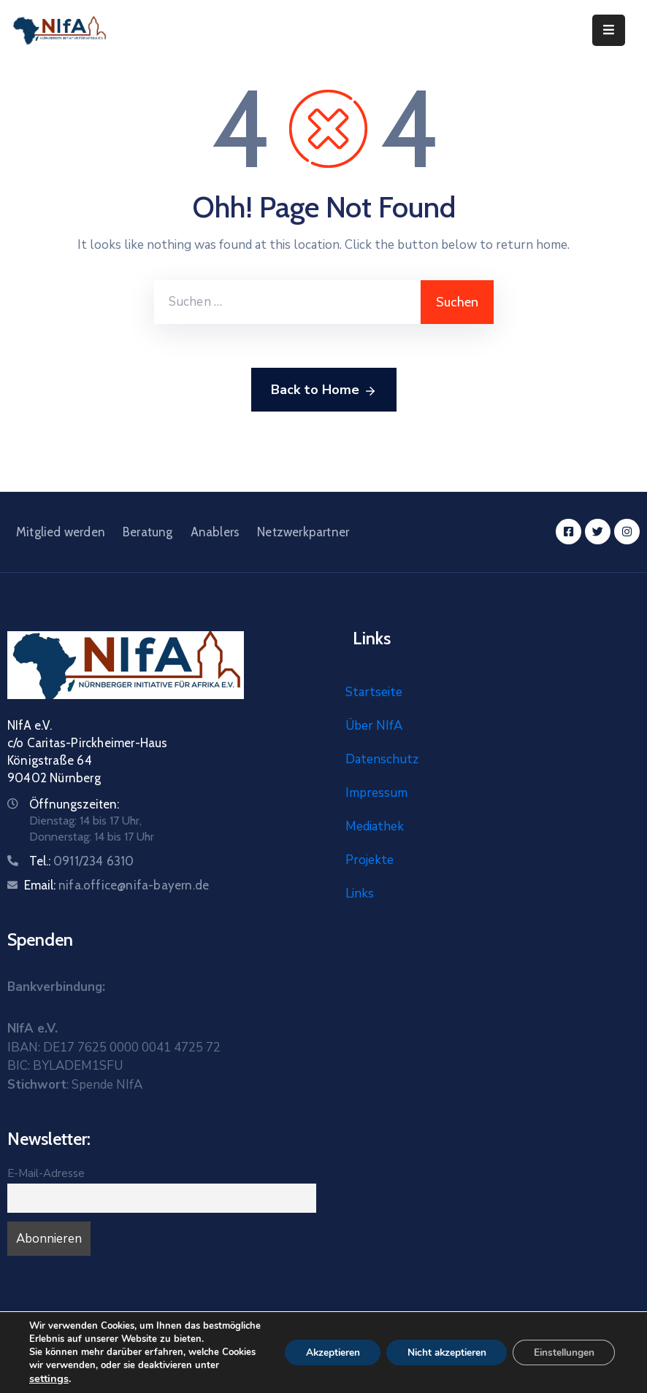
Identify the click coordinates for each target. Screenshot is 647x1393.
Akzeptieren (321, 1339)
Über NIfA (373, 725)
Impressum (376, 792)
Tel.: (81, 861)
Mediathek (374, 826)
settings (49, 1378)
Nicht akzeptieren (440, 1339)
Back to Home (324, 390)
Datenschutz (381, 759)
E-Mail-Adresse (46, 1173)
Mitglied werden (60, 532)
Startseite (373, 692)
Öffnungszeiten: (74, 804)
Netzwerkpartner (303, 532)
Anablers (215, 532)
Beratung (148, 532)
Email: (116, 885)
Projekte (369, 860)
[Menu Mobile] (608, 30)
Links (359, 893)
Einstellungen (561, 1339)
